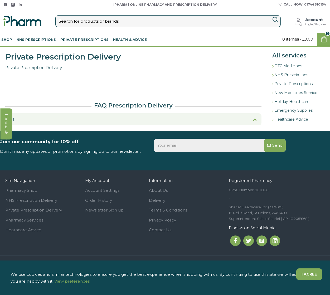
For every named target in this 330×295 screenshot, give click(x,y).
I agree (309, 274)
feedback (6, 124)
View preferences (72, 281)
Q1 (11, 119)
